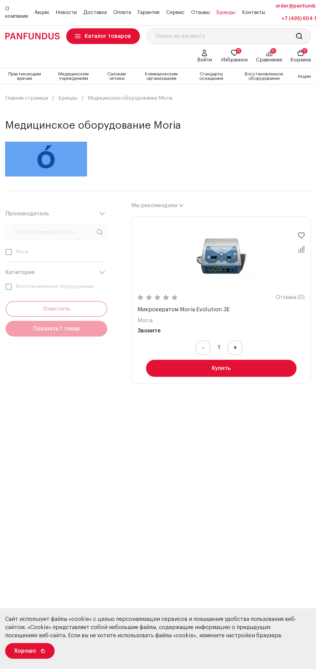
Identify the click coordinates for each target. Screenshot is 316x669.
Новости (66, 12)
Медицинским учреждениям (73, 76)
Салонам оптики (116, 76)
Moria (145, 320)
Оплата (122, 12)
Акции (41, 12)
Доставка (95, 12)
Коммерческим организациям (161, 76)
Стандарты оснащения (211, 76)
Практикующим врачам (24, 76)
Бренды (225, 12)
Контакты (253, 12)
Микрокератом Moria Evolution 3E (184, 309)
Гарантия (148, 12)
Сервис (175, 12)
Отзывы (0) (290, 297)
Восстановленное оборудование (264, 76)
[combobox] (157, 205)
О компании (16, 12)
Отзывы (200, 12)
